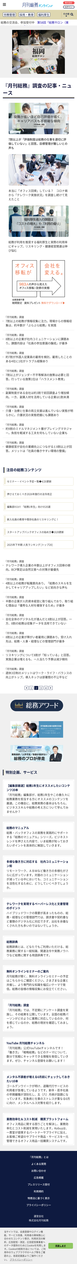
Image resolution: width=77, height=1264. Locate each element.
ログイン (69, 7)
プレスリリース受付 (39, 1184)
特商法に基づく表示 (39, 1198)
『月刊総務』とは (39, 1157)
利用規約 (39, 1191)
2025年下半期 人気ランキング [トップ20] (30, 544)
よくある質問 (38, 1164)
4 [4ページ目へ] (46, 688)
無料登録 (69, 2)
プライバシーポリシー (38, 1205)
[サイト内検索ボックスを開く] (71, 15)
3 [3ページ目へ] (41, 688)
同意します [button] (60, 1245)
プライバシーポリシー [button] (21, 1259)
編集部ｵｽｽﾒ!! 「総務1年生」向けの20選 (28, 506)
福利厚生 (43, 14)
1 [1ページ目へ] (31, 688)
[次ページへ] (50, 688)
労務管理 (9, 14)
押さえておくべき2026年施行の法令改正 (29, 494)
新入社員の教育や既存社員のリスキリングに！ (33, 519)
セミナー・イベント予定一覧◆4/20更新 (29, 481)
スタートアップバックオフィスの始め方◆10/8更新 (35, 532)
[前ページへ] (26, 688)
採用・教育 (27, 14)
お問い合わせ (38, 1170)
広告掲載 (39, 1177)
